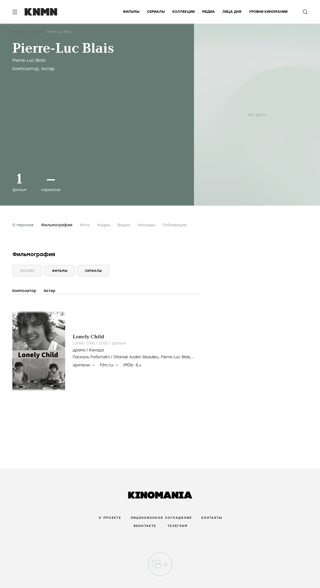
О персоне (23, 225)
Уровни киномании (268, 12)
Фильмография (56, 225)
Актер (48, 68)
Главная (18, 31)
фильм (119, 343)
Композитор (25, 68)
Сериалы (156, 12)
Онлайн (27, 271)
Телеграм (178, 526)
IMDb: (132, 365)
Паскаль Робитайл (91, 357)
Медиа (208, 12)
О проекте (110, 518)
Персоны (36, 31)
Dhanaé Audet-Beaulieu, (137, 357)
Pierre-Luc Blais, (176, 357)
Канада (96, 350)
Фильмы (131, 12)
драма (79, 350)
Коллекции (183, 12)
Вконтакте (145, 526)
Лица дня (231, 12)
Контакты (211, 518)
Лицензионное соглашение (161, 518)
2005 (104, 343)
